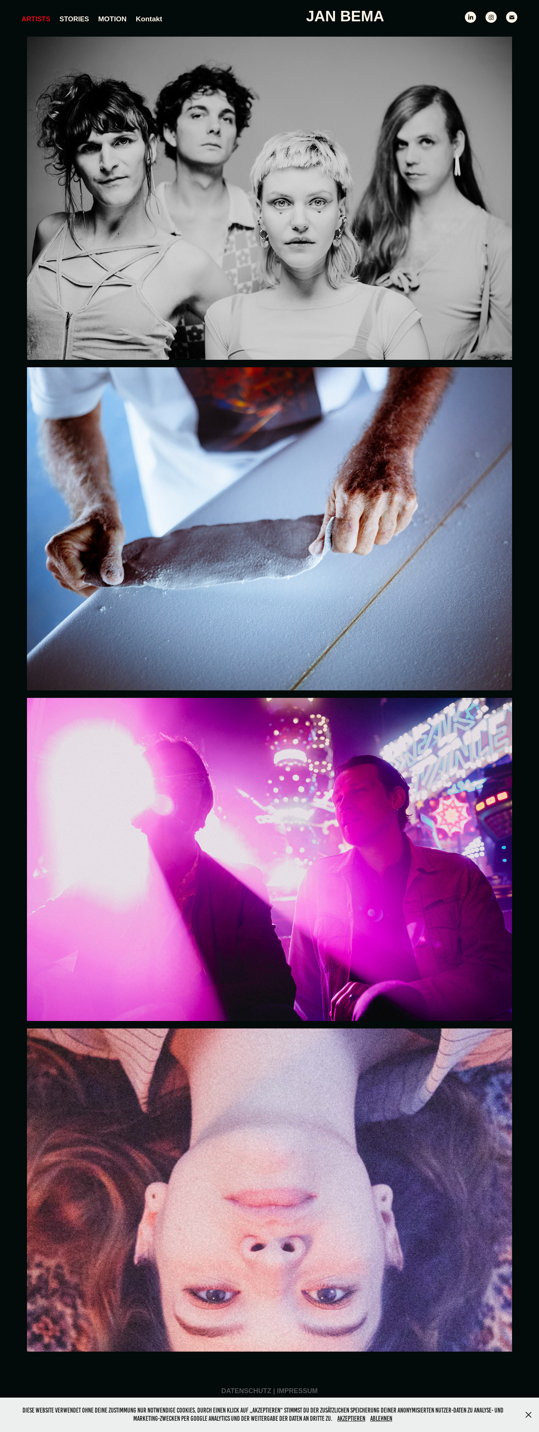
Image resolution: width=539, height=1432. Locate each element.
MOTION (112, 19)
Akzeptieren (351, 1418)
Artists (36, 19)
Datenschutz (246, 1391)
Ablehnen (381, 1418)
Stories (74, 19)
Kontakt (149, 19)
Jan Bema (345, 16)
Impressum (297, 1391)
